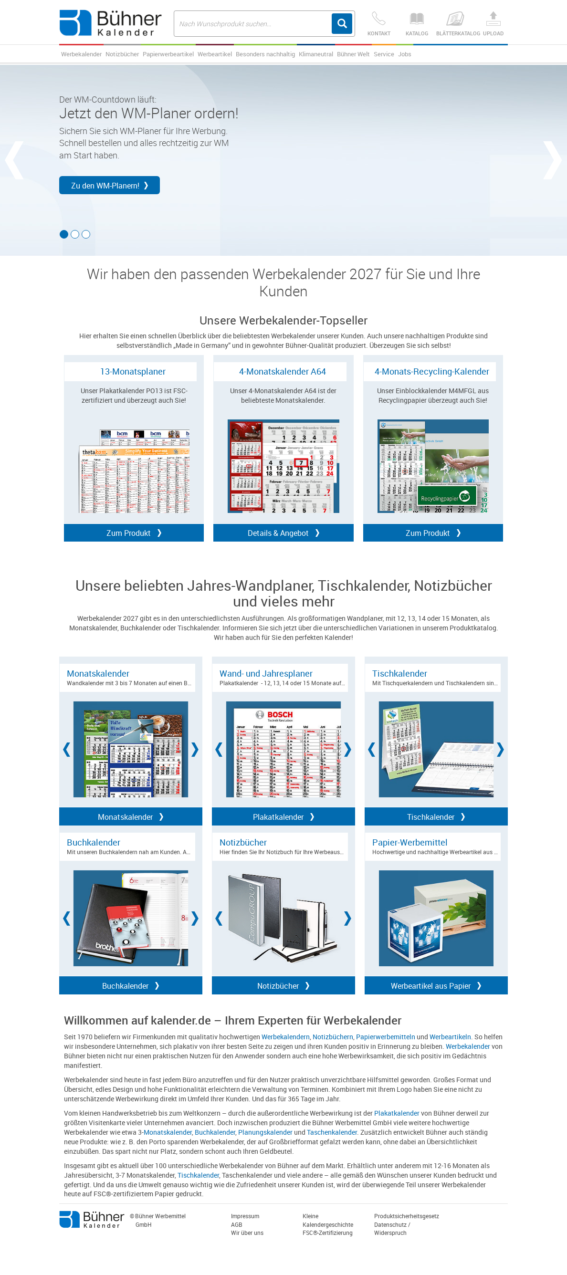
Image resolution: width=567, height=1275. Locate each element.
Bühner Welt (353, 54)
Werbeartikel (215, 54)
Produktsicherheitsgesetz (406, 1216)
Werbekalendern (286, 1036)
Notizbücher (122, 54)
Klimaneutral (316, 54)
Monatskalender (168, 1132)
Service (384, 54)
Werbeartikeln (450, 1036)
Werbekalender (81, 54)
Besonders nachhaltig (265, 54)
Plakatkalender (397, 1113)
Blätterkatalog (455, 24)
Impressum (245, 1216)
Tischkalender (198, 1175)
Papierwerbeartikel (168, 54)
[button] (9, 160)
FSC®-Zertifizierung (328, 1232)
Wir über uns (247, 1232)
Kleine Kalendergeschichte (328, 1220)
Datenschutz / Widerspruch (392, 1228)
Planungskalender (265, 1132)
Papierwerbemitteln (385, 1036)
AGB (236, 1224)
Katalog (417, 24)
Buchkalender (215, 1132)
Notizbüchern (333, 1036)
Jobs (404, 54)
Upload (493, 24)
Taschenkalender (332, 1132)
